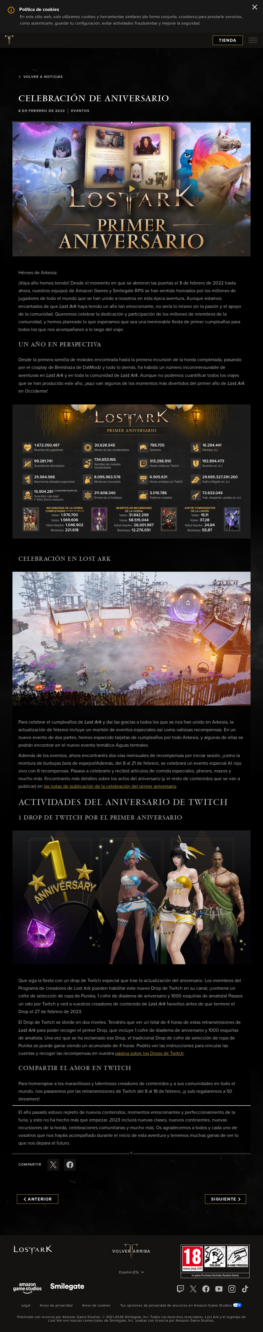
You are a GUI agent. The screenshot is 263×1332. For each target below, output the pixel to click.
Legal (26, 1305)
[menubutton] (253, 40)
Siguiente (225, 1199)
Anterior (38, 1199)
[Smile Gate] (67, 1289)
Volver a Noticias (40, 77)
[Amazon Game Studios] (27, 1289)
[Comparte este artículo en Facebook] (70, 1165)
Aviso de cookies (96, 1305)
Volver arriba (131, 1251)
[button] (131, 189)
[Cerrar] (254, 8)
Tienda (228, 40)
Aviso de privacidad (56, 1305)
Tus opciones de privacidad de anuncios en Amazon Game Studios (181, 1305)
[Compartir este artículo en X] (53, 1165)
